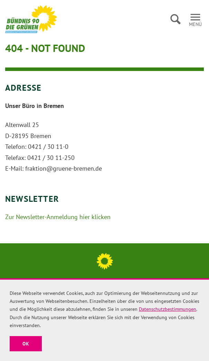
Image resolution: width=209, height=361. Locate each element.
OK (25, 344)
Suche (175, 19)
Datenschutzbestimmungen (167, 309)
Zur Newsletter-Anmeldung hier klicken (58, 217)
